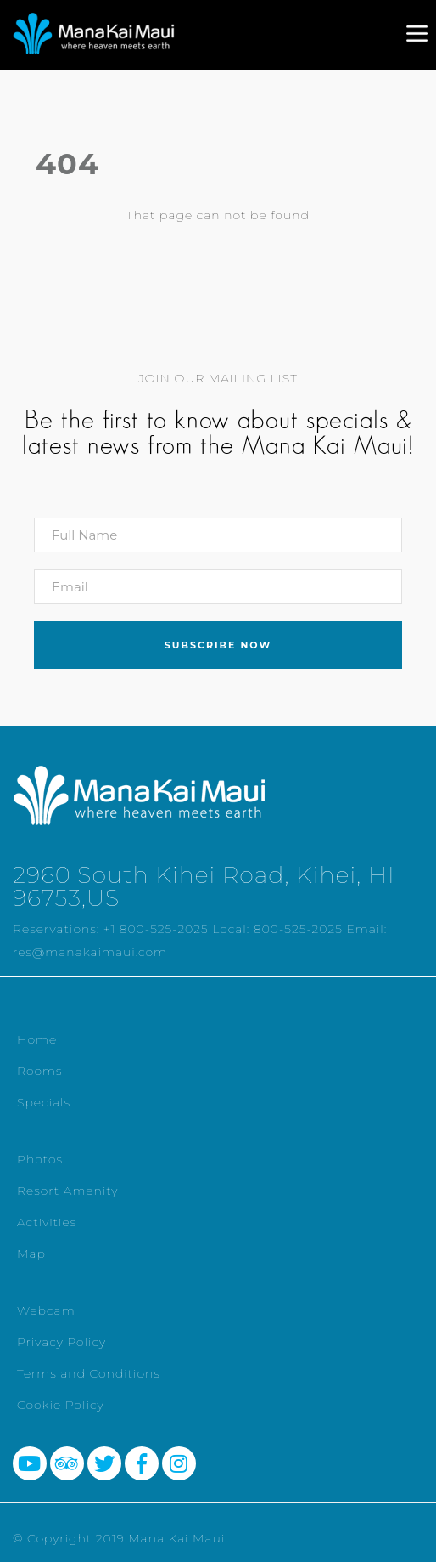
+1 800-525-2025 (156, 929)
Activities (46, 1222)
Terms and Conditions (88, 1373)
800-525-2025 (298, 929)
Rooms (40, 1070)
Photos (40, 1159)
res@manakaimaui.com (90, 951)
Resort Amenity (67, 1190)
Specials (43, 1102)
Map (31, 1253)
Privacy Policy (61, 1342)
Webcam (46, 1310)
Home (37, 1039)
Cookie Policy (60, 1404)
